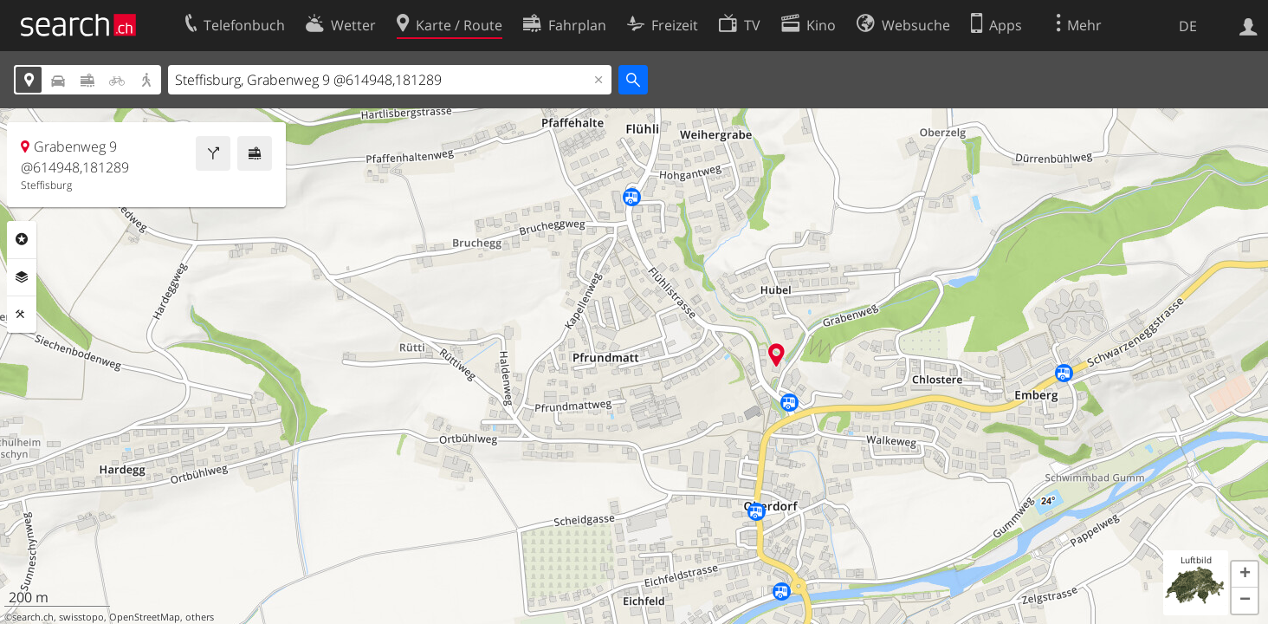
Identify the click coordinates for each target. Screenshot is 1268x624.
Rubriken (21, 239)
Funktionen (21, 314)
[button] (1245, 575)
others (199, 617)
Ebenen (21, 277)
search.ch (33, 617)
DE (1188, 26)
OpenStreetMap (144, 617)
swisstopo (81, 617)
